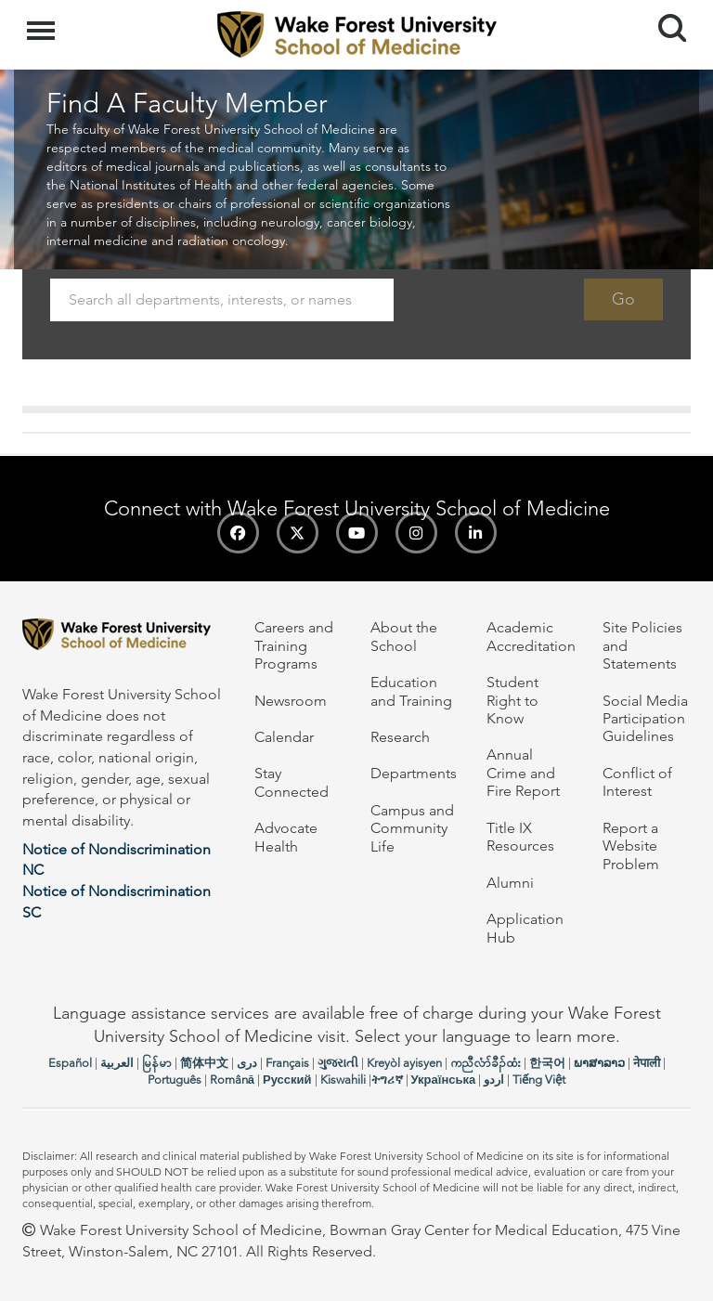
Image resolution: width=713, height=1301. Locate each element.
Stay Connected (291, 782)
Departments (413, 773)
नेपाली (646, 1063)
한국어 (547, 1063)
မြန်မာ (157, 1063)
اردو (494, 1079)
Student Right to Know (512, 700)
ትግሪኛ (387, 1079)
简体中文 (204, 1063)
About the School (403, 636)
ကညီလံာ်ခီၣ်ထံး (485, 1063)
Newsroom (290, 700)
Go (623, 299)
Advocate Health (286, 836)
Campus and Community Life (412, 828)
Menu (43, 21)
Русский (287, 1079)
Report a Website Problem (631, 846)
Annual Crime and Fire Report (523, 773)
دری (247, 1063)
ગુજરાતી (338, 1063)
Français (287, 1063)
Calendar (284, 737)
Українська (443, 1079)
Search (665, 21)
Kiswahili (343, 1079)
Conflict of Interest (637, 782)
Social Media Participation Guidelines (645, 719)
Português (174, 1079)
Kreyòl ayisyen (404, 1063)
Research (400, 737)
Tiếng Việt (538, 1079)
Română (232, 1079)
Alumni (510, 882)
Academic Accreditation (531, 636)
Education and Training (411, 691)
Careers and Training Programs (293, 645)
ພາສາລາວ (599, 1063)
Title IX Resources (520, 836)
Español (70, 1063)
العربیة (117, 1063)
